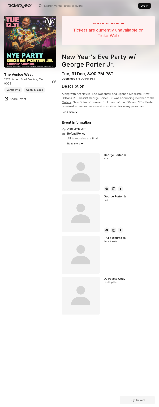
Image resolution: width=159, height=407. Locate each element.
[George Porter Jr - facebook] (120, 184)
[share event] (15, 99)
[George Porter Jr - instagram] (113, 184)
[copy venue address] (54, 81)
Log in (144, 5)
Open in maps (34, 89)
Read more (70, 112)
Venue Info (13, 89)
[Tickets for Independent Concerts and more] (20, 5)
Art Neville (84, 94)
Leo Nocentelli (101, 94)
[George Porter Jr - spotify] (106, 184)
